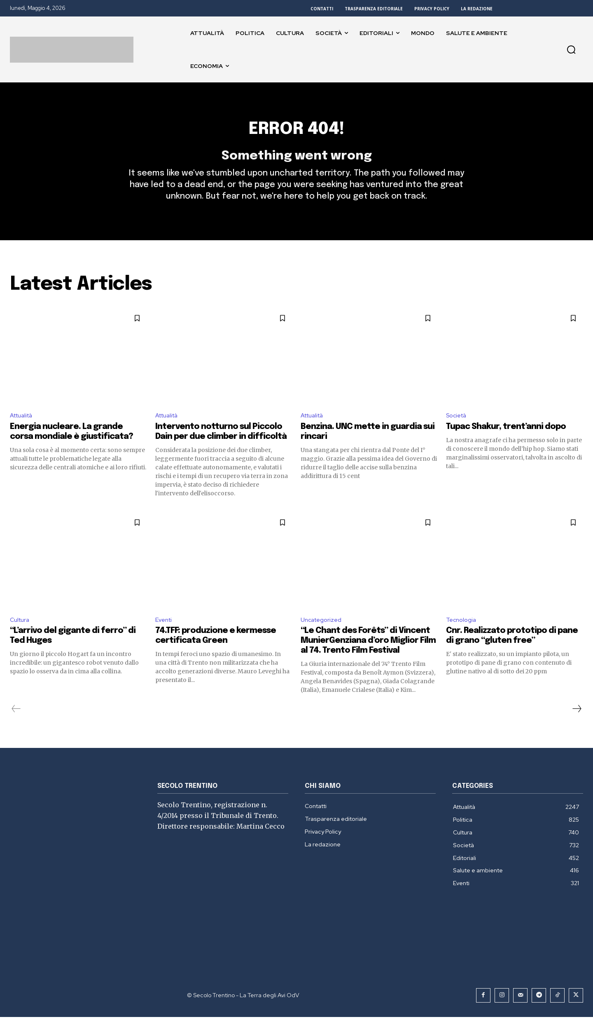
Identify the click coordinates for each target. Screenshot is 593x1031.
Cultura (21, 633)
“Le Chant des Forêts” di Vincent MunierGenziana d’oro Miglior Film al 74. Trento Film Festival (368, 654)
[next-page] (576, 723)
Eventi (165, 633)
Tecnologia (462, 633)
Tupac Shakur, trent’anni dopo (506, 439)
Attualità (23, 427)
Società (458, 427)
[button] (571, 49)
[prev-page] (16, 723)
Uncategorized (323, 633)
